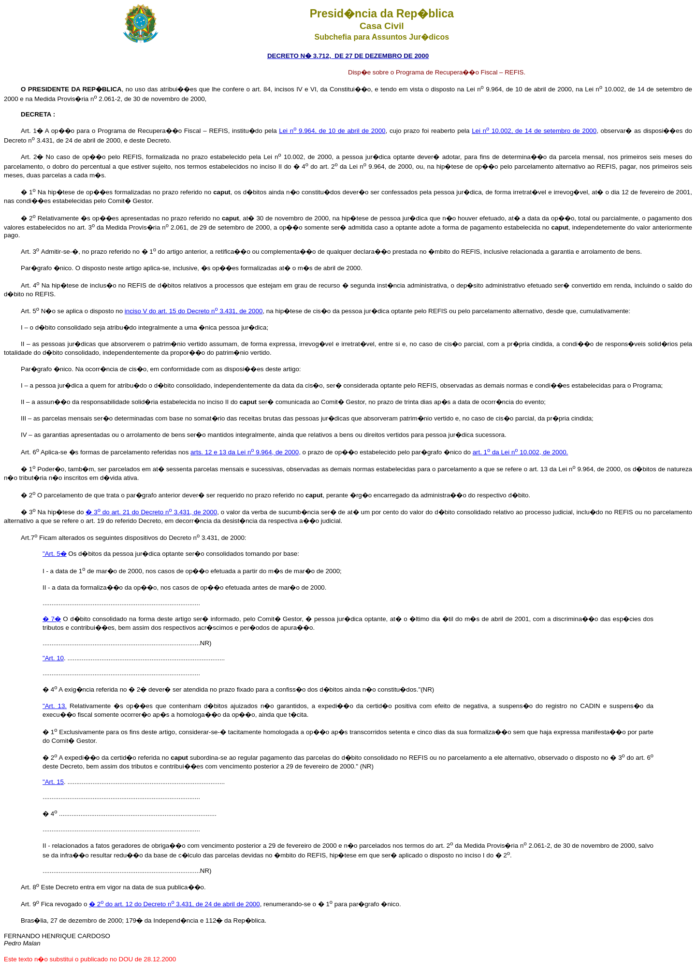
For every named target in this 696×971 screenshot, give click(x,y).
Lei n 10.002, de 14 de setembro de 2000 (534, 130)
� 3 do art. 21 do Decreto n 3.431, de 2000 (151, 512)
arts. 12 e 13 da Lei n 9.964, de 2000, (245, 452)
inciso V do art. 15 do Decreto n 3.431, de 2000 (194, 311)
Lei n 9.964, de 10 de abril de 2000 (332, 130)
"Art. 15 (53, 781)
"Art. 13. (55, 706)
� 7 (52, 619)
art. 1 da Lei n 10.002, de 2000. (520, 452)
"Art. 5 (55, 553)
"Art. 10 (53, 658)
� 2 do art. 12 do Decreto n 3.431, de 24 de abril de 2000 (174, 904)
